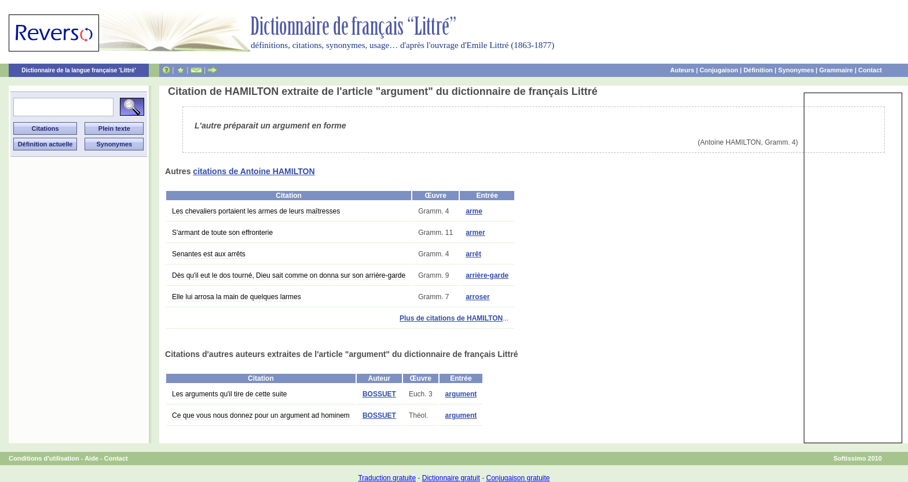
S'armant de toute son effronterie (222, 233)
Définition (758, 70)
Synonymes (796, 70)
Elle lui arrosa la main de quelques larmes (236, 297)
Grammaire (836, 70)
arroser (477, 297)
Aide (91, 458)
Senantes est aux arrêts (209, 254)
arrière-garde (487, 275)
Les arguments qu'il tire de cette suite (229, 394)
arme (474, 211)
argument (461, 394)
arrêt (473, 254)
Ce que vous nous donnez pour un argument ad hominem (261, 415)
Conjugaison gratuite (518, 478)
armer (475, 233)
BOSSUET (379, 394)
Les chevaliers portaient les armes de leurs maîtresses (256, 211)
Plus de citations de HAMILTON (451, 318)
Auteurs (682, 70)
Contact (870, 70)
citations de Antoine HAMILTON (253, 171)
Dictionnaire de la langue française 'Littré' (78, 70)
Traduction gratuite (387, 478)
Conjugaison (719, 70)
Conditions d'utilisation (44, 458)
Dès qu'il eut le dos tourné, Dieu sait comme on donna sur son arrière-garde (288, 275)
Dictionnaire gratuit (451, 478)
